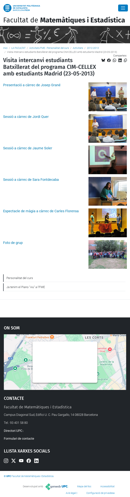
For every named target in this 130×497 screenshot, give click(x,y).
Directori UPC (13, 431)
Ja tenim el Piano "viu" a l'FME (25, 287)
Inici (5, 48)
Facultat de (64, 20)
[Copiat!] (125, 60)
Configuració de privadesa (100, 493)
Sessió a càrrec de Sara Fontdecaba (31, 180)
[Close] (123, 8)
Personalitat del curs (19, 278)
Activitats (78, 48)
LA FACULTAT (18, 48)
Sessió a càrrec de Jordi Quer (26, 117)
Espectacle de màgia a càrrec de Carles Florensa (41, 211)
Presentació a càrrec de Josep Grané (32, 85)
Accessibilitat (107, 486)
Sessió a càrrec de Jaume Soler (27, 148)
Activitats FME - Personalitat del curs (49, 48)
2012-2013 (93, 48)
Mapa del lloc (84, 486)
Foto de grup (13, 243)
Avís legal (71, 493)
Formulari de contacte (19, 438)
